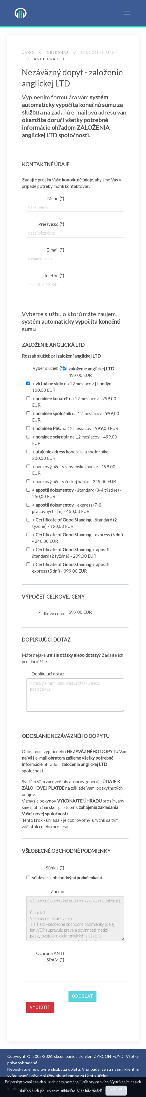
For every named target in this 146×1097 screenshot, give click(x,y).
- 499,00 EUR (90, 372)
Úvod (28, 52)
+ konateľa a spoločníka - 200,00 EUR (68, 455)
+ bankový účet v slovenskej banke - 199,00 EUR (70, 470)
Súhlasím (116, 1090)
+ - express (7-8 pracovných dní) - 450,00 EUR (63, 508)
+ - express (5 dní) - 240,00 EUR (74, 538)
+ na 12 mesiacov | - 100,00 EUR (70, 387)
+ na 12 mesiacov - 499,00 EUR (71, 440)
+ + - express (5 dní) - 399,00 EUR (69, 567)
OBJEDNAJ (57, 52)
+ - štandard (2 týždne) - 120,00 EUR (71, 523)
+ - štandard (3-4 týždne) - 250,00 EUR (74, 493)
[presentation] (70, 975)
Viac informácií (89, 1091)
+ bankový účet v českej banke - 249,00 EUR (71, 481)
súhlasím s (64, 877)
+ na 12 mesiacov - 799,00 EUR (71, 402)
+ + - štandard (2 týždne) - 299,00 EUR (69, 553)
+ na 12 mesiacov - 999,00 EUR (72, 416)
